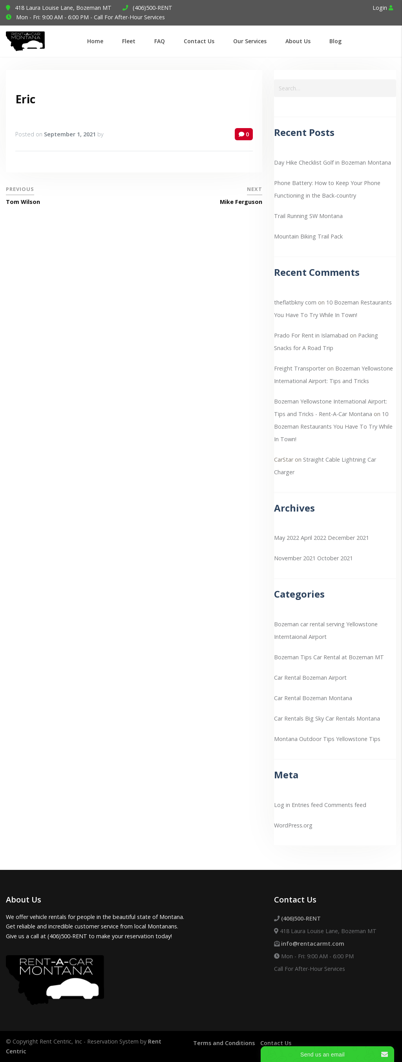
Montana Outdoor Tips (304, 739)
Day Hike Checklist (298, 162)
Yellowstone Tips (358, 739)
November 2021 (295, 558)
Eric (25, 99)
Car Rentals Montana (352, 718)
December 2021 (348, 537)
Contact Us (275, 1043)
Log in (282, 805)
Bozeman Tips (293, 657)
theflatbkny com (295, 302)
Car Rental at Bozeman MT (348, 657)
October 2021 (335, 558)
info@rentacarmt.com (312, 943)
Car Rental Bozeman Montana (313, 698)
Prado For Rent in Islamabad (311, 335)
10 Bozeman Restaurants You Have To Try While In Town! (333, 426)
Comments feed (345, 805)
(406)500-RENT (152, 7)
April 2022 (313, 537)
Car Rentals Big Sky (299, 718)
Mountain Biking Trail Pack (308, 236)
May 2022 (286, 537)
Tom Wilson (23, 201)
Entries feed (307, 805)
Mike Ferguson (241, 201)
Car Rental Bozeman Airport (310, 677)
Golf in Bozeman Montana (357, 162)
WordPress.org (293, 825)
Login (383, 7)
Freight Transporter (299, 368)
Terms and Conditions (224, 1043)
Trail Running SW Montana (308, 216)
